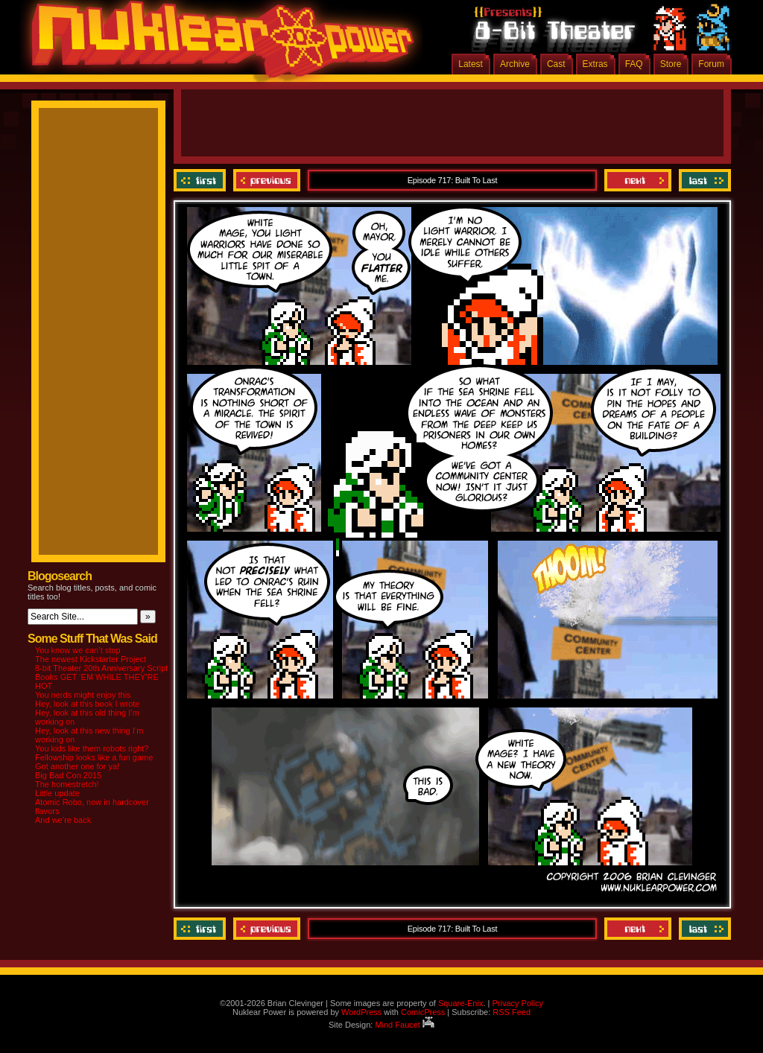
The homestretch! (67, 784)
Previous (266, 180)
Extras (595, 64)
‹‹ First (201, 180)
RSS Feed (512, 1012)
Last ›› (703, 180)
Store (671, 64)
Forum (711, 64)
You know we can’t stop (78, 650)
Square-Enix (461, 1003)
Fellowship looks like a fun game (94, 757)
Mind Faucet (404, 1024)
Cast (556, 64)
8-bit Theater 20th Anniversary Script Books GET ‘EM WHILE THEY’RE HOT (101, 677)
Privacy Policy (517, 1003)
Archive (515, 64)
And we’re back (63, 819)
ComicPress (423, 1012)
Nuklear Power (217, 44)
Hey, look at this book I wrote (87, 703)
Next (638, 180)
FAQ (634, 64)
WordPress (361, 1012)
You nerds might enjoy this (83, 694)
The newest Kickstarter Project (90, 659)
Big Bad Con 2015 (68, 775)
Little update (57, 793)
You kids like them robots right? (91, 748)
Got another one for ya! (77, 766)
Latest (470, 64)
